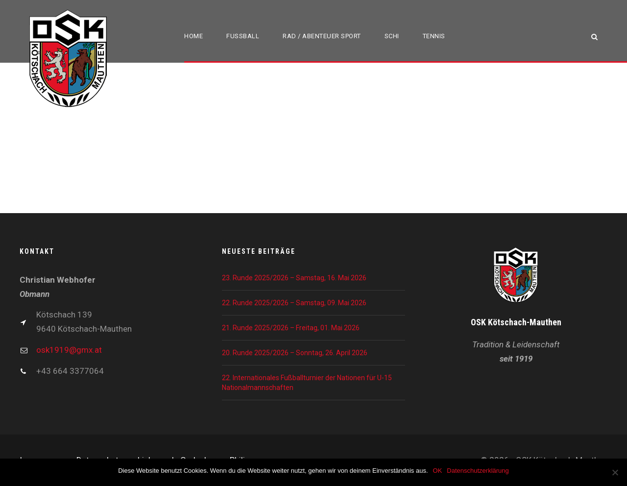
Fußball (242, 36)
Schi (392, 36)
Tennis (434, 36)
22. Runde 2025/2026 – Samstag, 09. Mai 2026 (294, 303)
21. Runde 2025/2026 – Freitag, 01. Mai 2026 (291, 328)
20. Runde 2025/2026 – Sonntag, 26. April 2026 (294, 353)
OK (437, 470)
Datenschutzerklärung (477, 470)
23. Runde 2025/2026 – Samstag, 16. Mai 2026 (294, 278)
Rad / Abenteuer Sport (322, 36)
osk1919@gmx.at (69, 350)
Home (193, 36)
